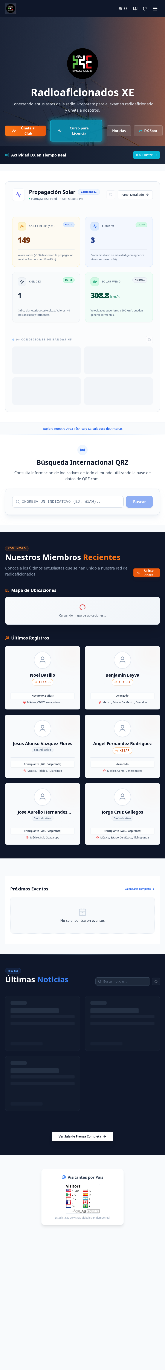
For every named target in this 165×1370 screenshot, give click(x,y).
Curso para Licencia (72, 131)
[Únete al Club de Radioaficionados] (25, 131)
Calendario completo (140, 889)
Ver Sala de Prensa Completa (83, 1136)
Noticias (119, 130)
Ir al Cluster (146, 155)
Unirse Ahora (145, 572)
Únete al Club (23, 131)
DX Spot (148, 130)
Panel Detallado (135, 195)
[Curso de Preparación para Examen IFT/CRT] (76, 130)
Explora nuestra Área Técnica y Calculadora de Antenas (82, 429)
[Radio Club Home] (10, 8)
